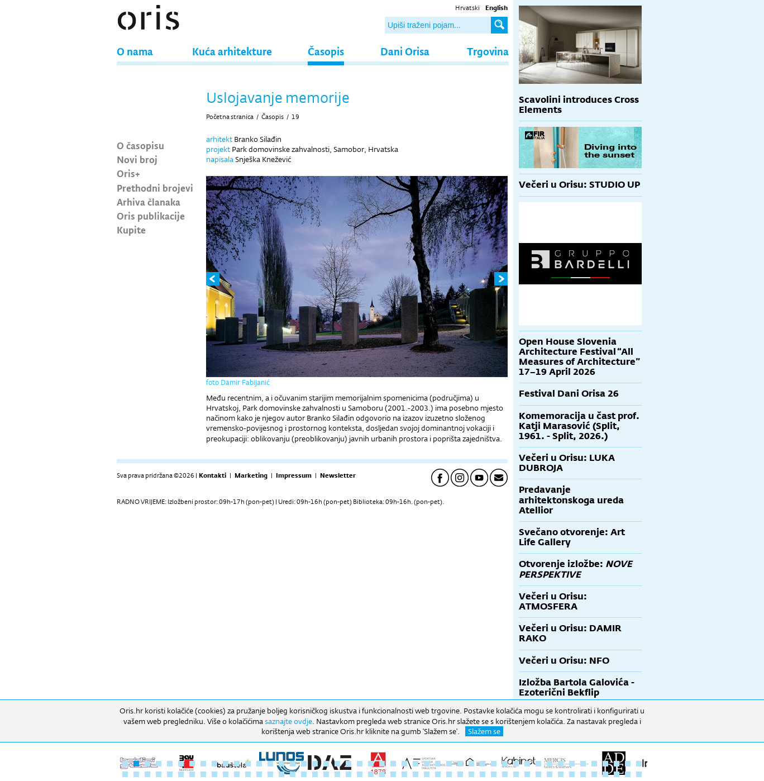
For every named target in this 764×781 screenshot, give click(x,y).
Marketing (251, 475)
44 (605, 763)
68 (348, 774)
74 (415, 774)
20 (337, 763)
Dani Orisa (404, 51)
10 (225, 763)
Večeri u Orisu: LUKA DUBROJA (567, 463)
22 (359, 763)
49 (136, 774)
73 (404, 774)
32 (471, 763)
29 (438, 763)
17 (304, 763)
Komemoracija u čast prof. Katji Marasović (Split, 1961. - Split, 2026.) (579, 426)
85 (538, 774)
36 (516, 763)
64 (304, 774)
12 (248, 763)
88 (572, 774)
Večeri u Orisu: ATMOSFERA (553, 601)
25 (393, 763)
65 (315, 774)
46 (628, 763)
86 (549, 774)
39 (549, 763)
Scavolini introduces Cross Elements (579, 105)
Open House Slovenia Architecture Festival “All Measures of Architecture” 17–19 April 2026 (579, 357)
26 (404, 763)
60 (259, 774)
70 (371, 774)
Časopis (326, 51)
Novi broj (137, 159)
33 (482, 763)
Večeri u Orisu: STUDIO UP (579, 185)
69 (359, 774)
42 (583, 763)
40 (561, 763)
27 (415, 763)
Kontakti (212, 475)
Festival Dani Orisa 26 (569, 393)
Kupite (131, 229)
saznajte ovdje (288, 721)
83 (516, 774)
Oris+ (128, 173)
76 (438, 774)
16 (292, 763)
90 (594, 774)
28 (426, 763)
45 (616, 763)
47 (639, 763)
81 (493, 774)
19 (295, 116)
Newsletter (338, 475)
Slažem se (484, 731)
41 (572, 763)
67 (337, 774)
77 (449, 774)
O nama (135, 51)
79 (471, 774)
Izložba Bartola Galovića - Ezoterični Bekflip (576, 687)
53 (181, 774)
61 (270, 774)
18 (315, 763)
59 (248, 774)
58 (237, 774)
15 (281, 763)
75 (426, 774)
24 (382, 763)
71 (382, 774)
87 (561, 774)
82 (505, 774)
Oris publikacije (151, 215)
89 (583, 774)
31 (460, 763)
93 (628, 774)
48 (125, 774)
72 (393, 774)
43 (594, 763)
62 (281, 774)
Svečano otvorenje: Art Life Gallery (572, 537)
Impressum (294, 475)
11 (237, 763)
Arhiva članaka (148, 201)
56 (214, 774)
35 (505, 763)
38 (538, 763)
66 (326, 774)
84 (527, 774)
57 (225, 774)
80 (482, 774)
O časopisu (140, 145)
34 (493, 763)
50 (147, 774)
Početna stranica (230, 116)
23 (371, 763)
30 (449, 763)
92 (616, 774)
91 (605, 774)
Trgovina (488, 51)
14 (270, 763)
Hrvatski (467, 7)
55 (203, 774)
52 (170, 774)
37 (527, 763)
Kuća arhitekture (232, 51)
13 (259, 763)
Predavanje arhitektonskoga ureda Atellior (571, 500)
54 (192, 774)
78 (460, 774)
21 (348, 763)
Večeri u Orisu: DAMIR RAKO (570, 633)
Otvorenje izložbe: (575, 569)
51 (158, 774)
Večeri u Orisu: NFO (564, 660)
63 (292, 774)
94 (639, 774)
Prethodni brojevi (155, 187)
